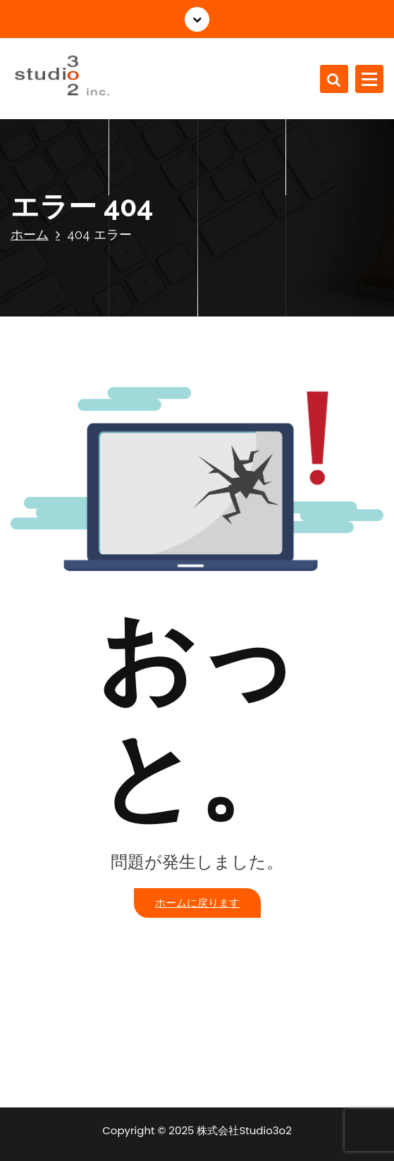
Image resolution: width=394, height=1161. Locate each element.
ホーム (30, 234)
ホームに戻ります (197, 903)
